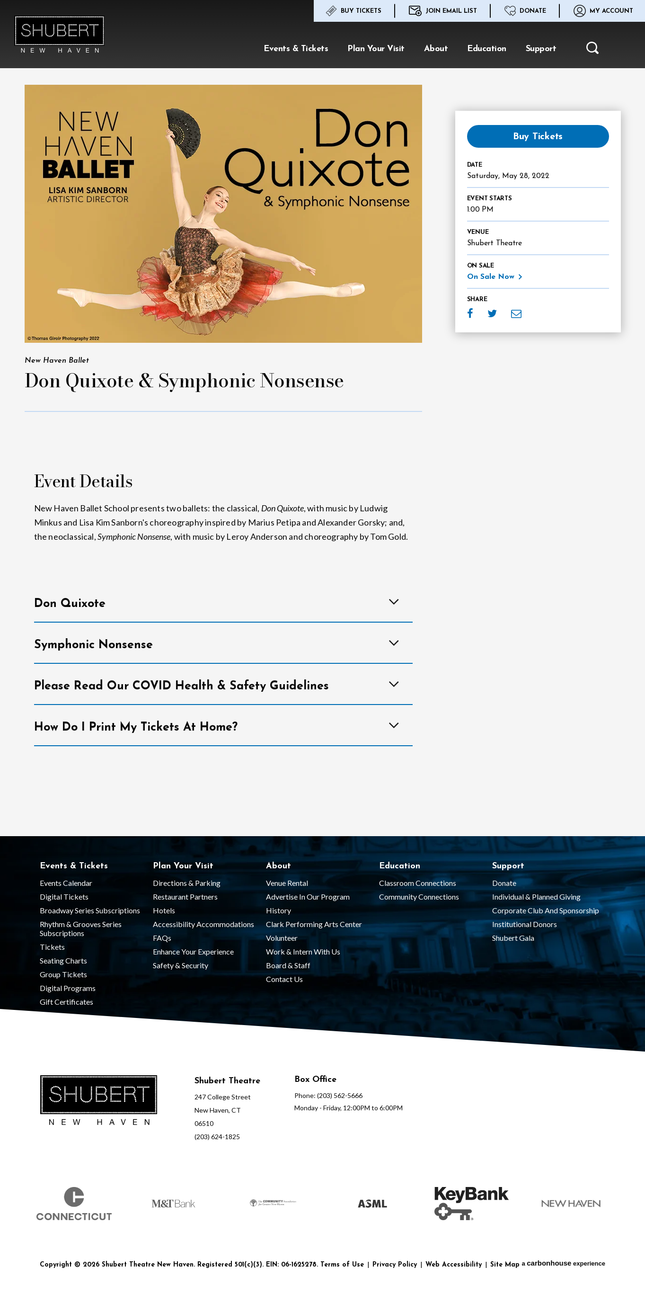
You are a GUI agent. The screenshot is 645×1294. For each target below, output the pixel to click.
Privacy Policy (394, 1264)
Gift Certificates (66, 1001)
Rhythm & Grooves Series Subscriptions (81, 928)
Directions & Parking (187, 882)
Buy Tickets (353, 11)
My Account (603, 11)
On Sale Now (490, 277)
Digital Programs (68, 987)
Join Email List (443, 11)
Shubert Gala (513, 937)
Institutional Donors (524, 923)
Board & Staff (288, 965)
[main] (322, 418)
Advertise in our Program (308, 896)
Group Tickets (63, 974)
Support (541, 49)
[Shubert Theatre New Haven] (99, 1101)
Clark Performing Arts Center (314, 923)
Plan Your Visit (376, 49)
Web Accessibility (453, 1264)
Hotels (164, 910)
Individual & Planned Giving (536, 896)
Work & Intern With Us (303, 951)
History (278, 910)
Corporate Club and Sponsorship (545, 910)
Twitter (492, 313)
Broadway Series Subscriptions (90, 910)
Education (486, 49)
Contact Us (284, 978)
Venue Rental (287, 882)
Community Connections (419, 896)
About (436, 49)
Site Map (505, 1264)
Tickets (52, 946)
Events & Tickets (296, 49)
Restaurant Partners (185, 896)
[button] (592, 50)
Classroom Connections (417, 882)
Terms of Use (342, 1264)
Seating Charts (63, 960)
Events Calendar (66, 882)
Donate (525, 11)
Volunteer (282, 937)
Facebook (470, 313)
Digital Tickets (64, 896)
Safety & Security (180, 965)
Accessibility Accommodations (203, 923)
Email (516, 313)
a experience (563, 1263)
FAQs (162, 937)
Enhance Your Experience (193, 951)
